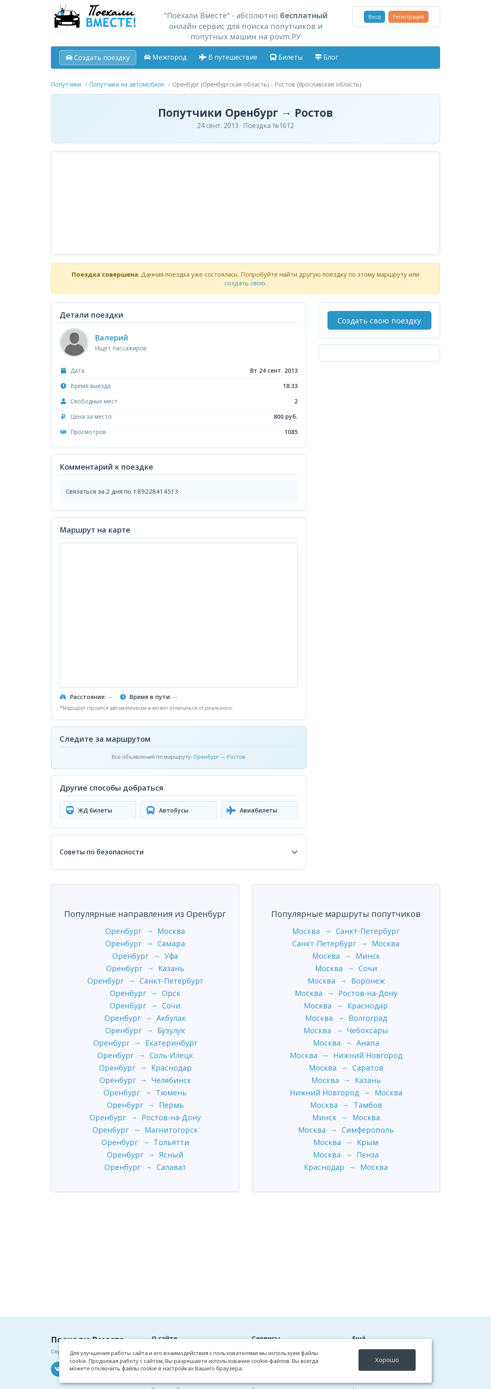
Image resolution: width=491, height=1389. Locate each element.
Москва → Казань (346, 1080)
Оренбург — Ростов (219, 756)
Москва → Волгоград (346, 1018)
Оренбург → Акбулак (145, 1018)
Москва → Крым (345, 1142)
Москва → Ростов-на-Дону (346, 993)
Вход (374, 16)
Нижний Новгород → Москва (346, 1092)
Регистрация (408, 16)
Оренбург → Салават (145, 1167)
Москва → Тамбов (346, 1105)
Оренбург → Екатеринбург (145, 1043)
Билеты (286, 57)
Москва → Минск (346, 956)
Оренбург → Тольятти (145, 1142)
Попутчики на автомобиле (126, 84)
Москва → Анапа (346, 1043)
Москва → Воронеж (346, 981)
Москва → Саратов (346, 1068)
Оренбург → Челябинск (145, 1080)
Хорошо (387, 1359)
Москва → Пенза (346, 1155)
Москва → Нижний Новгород (346, 1055)
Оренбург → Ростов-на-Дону (145, 1117)
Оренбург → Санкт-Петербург (145, 981)
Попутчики (66, 84)
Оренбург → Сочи (145, 1005)
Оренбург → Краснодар (145, 1068)
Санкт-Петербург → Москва (346, 943)
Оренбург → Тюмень (145, 1092)
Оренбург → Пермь (145, 1105)
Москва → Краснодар (346, 1005)
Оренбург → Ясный (145, 1155)
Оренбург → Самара (145, 943)
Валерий (111, 337)
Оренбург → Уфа (145, 956)
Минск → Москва (346, 1117)
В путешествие (228, 57)
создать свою (244, 283)
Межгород (165, 57)
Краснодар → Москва (346, 1167)
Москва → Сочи (346, 968)
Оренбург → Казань (145, 968)
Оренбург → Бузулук (145, 1030)
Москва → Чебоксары (345, 1030)
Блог (326, 57)
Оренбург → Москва (145, 931)
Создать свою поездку (379, 321)
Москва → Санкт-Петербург (346, 931)
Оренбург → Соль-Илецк (145, 1055)
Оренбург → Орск (145, 993)
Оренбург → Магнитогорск (145, 1130)
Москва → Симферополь (346, 1130)
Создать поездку (98, 57)
